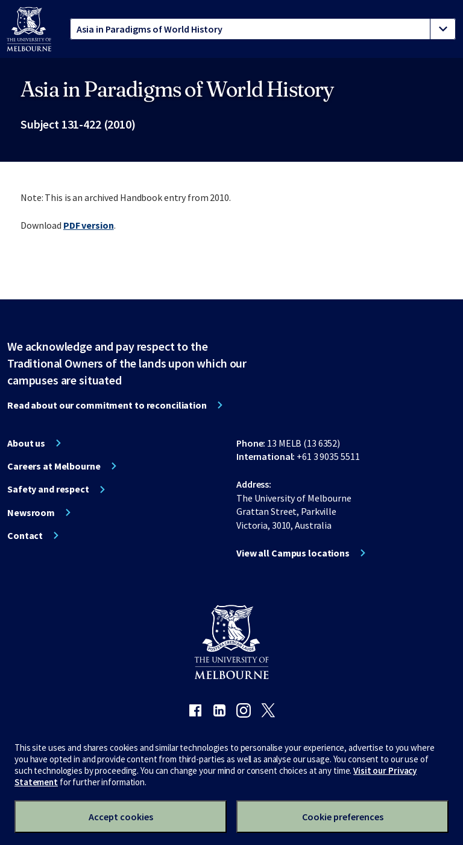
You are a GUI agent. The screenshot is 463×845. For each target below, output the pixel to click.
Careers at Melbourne (54, 466)
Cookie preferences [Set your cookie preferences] (342, 817)
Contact (25, 535)
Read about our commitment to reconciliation (107, 405)
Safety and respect (48, 489)
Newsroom (31, 512)
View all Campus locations (293, 553)
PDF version (88, 225)
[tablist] (263, 29)
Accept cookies (121, 817)
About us (26, 443)
